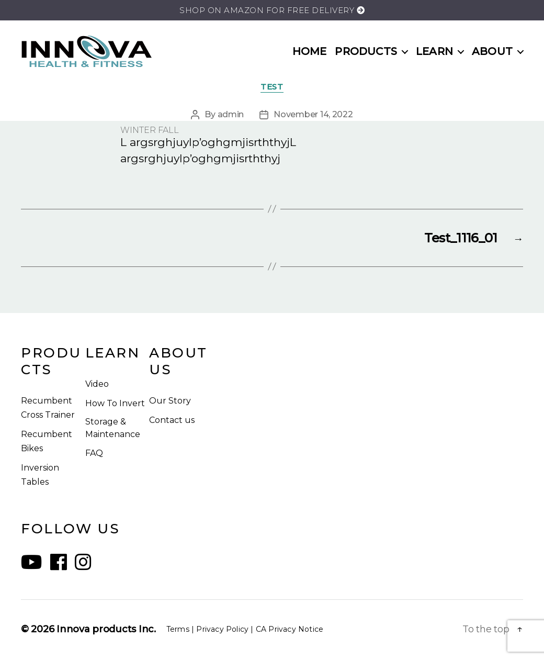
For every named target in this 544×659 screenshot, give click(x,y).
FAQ (94, 453)
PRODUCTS (366, 51)
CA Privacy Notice (289, 629)
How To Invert (115, 403)
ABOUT (492, 51)
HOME (309, 51)
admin (231, 114)
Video (97, 384)
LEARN (434, 51)
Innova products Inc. (106, 629)
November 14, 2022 (313, 114)
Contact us (172, 420)
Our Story (170, 401)
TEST (271, 87)
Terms (177, 629)
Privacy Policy (222, 629)
